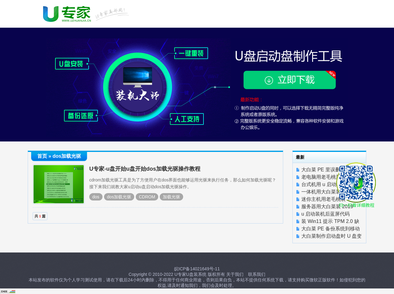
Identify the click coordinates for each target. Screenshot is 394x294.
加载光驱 (171, 196)
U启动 (87, 13)
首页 (42, 156)
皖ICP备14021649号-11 (197, 268)
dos (95, 196)
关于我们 (234, 274)
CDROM (147, 196)
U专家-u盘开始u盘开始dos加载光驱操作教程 (144, 169)
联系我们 (256, 274)
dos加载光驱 (119, 196)
